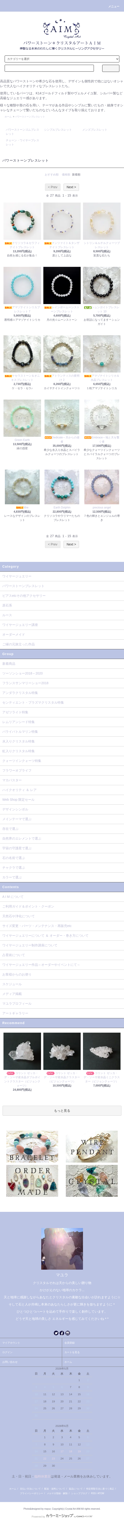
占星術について (13, 955)
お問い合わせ (10, 1362)
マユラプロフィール (17, 1003)
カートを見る (72, 1352)
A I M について (13, 897)
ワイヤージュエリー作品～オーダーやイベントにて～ (41, 965)
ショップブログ (79, 1493)
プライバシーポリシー (31, 1493)
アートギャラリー (15, 1013)
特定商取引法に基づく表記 (100, 1488)
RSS (93, 1493)
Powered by (62, 1516)
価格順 (66, 174)
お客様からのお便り (17, 974)
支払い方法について (30, 1488)
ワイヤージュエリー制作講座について (29, 945)
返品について (76, 1488)
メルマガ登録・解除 (57, 1493)
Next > (71, 187)
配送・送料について (54, 1488)
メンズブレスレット (94, 129)
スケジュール (12, 984)
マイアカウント (11, 1342)
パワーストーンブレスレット (30, 116)
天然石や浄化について (18, 916)
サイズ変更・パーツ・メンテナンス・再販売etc (37, 926)
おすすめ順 (52, 174)
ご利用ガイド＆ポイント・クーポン (28, 906)
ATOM (101, 1493)
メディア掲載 (12, 994)
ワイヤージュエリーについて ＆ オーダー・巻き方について (45, 935)
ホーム (8, 116)
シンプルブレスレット (58, 129)
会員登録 (69, 1342)
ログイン (7, 1352)
